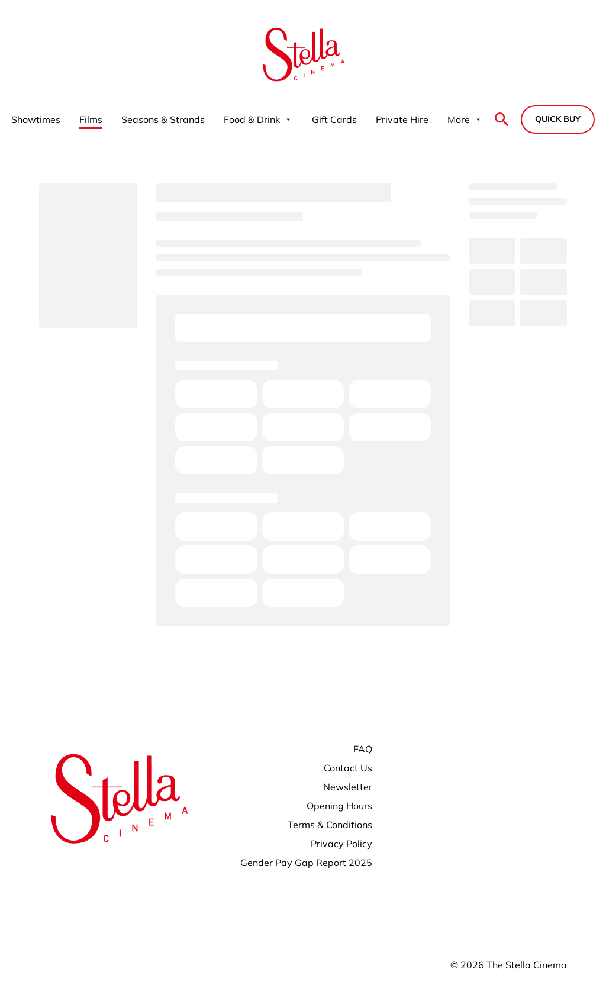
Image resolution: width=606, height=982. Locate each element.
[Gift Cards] (334, 119)
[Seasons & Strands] (163, 119)
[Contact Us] (348, 767)
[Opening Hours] (339, 805)
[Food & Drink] (258, 119)
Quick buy (558, 119)
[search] (501, 119)
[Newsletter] (347, 786)
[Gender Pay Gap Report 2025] (306, 862)
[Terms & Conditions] (330, 824)
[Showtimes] (35, 119)
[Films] (90, 119)
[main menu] (247, 119)
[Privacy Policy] (341, 843)
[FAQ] (362, 748)
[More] (465, 119)
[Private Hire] (402, 119)
